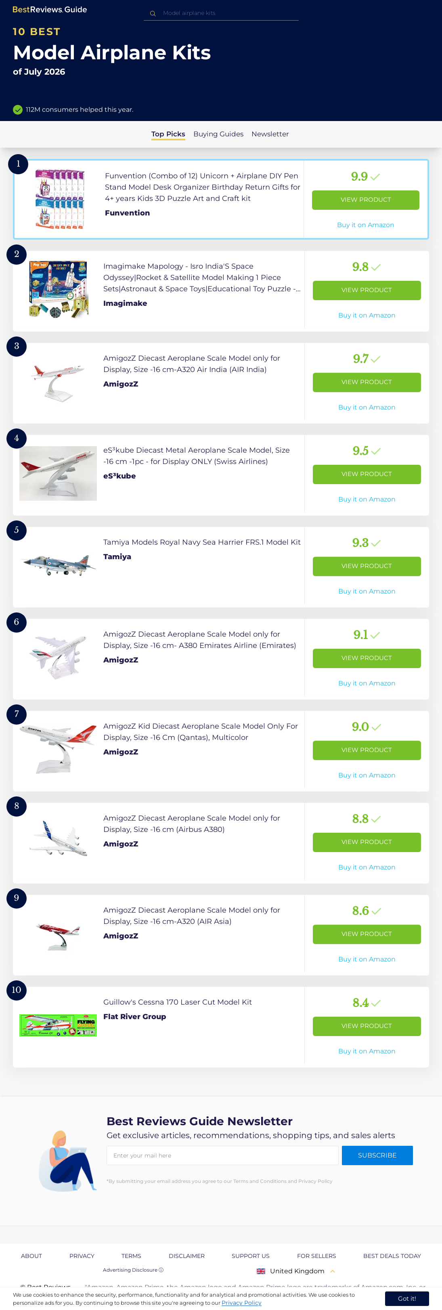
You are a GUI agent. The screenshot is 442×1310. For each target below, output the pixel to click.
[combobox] (221, 13)
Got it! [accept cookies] (407, 1298)
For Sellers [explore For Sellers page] (316, 1256)
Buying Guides (218, 134)
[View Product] (221, 199)
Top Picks (168, 134)
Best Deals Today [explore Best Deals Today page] (392, 1256)
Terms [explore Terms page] (131, 1256)
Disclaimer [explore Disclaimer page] (187, 1256)
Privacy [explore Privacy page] (81, 1256)
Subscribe (377, 1155)
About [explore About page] (31, 1256)
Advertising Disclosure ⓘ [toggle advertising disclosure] (133, 1270)
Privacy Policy (242, 1302)
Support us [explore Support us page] (251, 1256)
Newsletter (270, 134)
